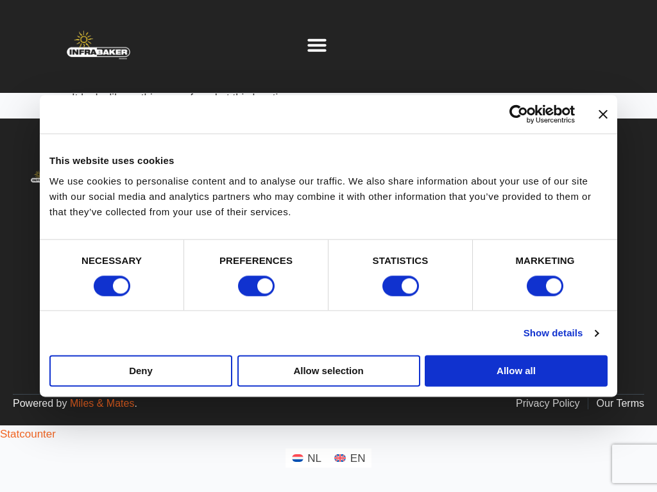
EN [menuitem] (358, 458)
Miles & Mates (102, 403)
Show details (553, 332)
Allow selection (328, 371)
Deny (141, 371)
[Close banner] (603, 114)
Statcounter (28, 434)
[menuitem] (307, 457)
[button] (317, 44)
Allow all (516, 371)
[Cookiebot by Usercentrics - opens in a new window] (519, 114)
